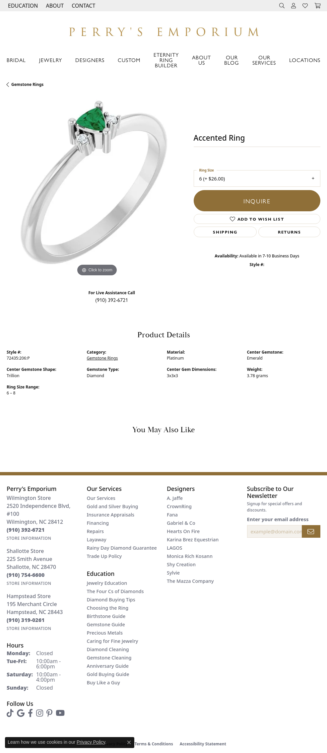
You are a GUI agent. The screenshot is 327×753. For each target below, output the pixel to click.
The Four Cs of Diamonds (115, 591)
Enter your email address (278, 519)
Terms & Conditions (154, 744)
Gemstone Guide (106, 624)
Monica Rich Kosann (190, 556)
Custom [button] (129, 60)
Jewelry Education (107, 583)
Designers (89, 60)
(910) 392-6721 (111, 300)
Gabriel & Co (181, 523)
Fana (172, 515)
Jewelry (50, 60)
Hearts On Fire (183, 531)
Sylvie (173, 573)
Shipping (225, 232)
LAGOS (174, 548)
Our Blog (231, 59)
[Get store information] (29, 538)
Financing (98, 523)
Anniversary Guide (108, 666)
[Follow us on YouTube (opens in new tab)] (60, 713)
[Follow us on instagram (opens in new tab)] (39, 713)
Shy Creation (181, 564)
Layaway (96, 539)
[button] (22, 5)
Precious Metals (105, 633)
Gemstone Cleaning (109, 657)
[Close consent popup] (129, 742)
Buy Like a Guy (103, 682)
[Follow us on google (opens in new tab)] (21, 713)
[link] (82, 5)
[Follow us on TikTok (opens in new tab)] (10, 713)
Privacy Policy (91, 742)
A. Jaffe (175, 498)
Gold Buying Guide (108, 674)
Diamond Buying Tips (111, 599)
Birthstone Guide (106, 616)
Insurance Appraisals (111, 515)
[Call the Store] (26, 529)
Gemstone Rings (27, 84)
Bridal (16, 60)
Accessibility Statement (203, 744)
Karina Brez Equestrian (193, 539)
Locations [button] (304, 60)
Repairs (95, 531)
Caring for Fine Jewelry (112, 641)
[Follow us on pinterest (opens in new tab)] (49, 713)
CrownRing (179, 506)
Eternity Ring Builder (166, 60)
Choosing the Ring (108, 608)
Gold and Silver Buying (112, 506)
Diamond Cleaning (108, 649)
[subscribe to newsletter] (311, 531)
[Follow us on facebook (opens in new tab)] (30, 713)
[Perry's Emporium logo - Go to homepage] (163, 30)
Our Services (264, 59)
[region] (97, 188)
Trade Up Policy (104, 556)
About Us (201, 59)
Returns (289, 232)
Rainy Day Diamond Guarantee (122, 548)
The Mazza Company (190, 581)
